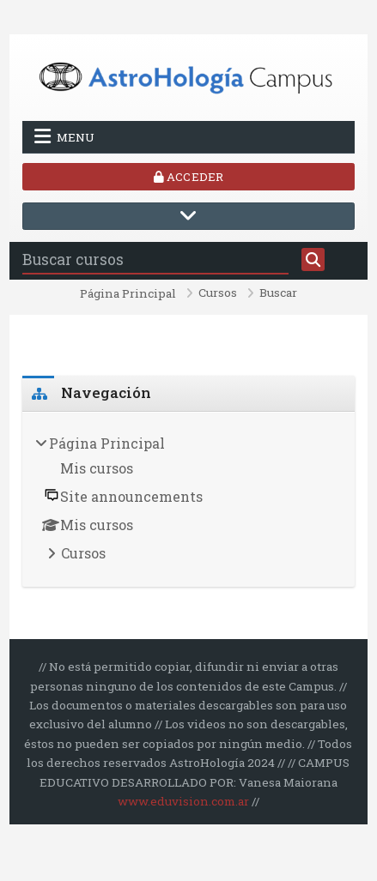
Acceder (188, 176)
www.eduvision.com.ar (183, 801)
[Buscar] (313, 260)
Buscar (278, 293)
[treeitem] (188, 500)
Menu (64, 136)
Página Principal (128, 294)
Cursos (217, 293)
